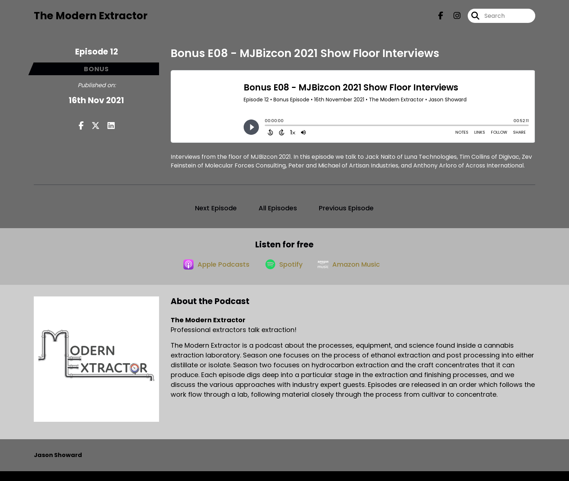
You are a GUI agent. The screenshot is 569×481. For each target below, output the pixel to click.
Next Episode (216, 212)
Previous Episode (346, 212)
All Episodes (278, 212)
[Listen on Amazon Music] (352, 273)
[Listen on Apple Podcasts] (211, 273)
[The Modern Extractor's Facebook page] (440, 18)
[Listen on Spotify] (283, 273)
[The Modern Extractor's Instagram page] (452, 18)
